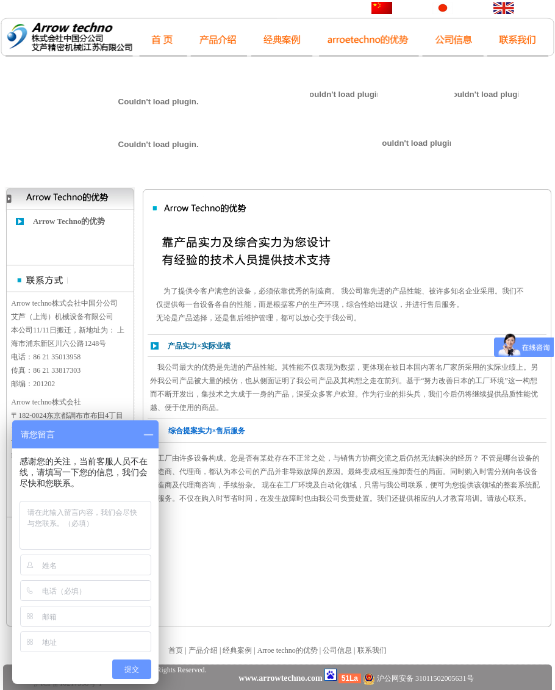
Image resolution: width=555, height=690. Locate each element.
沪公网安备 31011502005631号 (418, 678)
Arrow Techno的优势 (69, 221)
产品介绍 (203, 650)
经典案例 (237, 650)
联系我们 (372, 650)
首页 (175, 650)
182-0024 (32, 415)
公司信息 (337, 650)
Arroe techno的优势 (287, 650)
